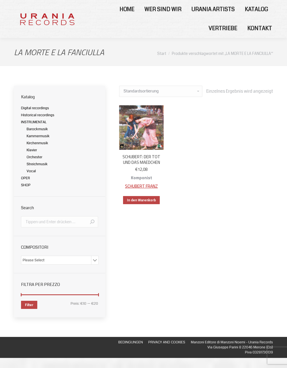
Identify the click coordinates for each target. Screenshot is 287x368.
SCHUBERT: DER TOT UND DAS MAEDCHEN (141, 170)
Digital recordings (35, 118)
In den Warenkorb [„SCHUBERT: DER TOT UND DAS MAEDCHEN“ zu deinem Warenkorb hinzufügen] (141, 210)
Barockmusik (37, 139)
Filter (29, 315)
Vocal (31, 181)
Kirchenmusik (37, 153)
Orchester (34, 167)
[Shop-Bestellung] (160, 101)
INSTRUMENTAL (34, 132)
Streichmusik (37, 174)
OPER (25, 188)
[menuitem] (126, 19)
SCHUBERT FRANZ (141, 196)
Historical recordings (37, 125)
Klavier (32, 160)
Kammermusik (38, 146)
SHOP (26, 195)
